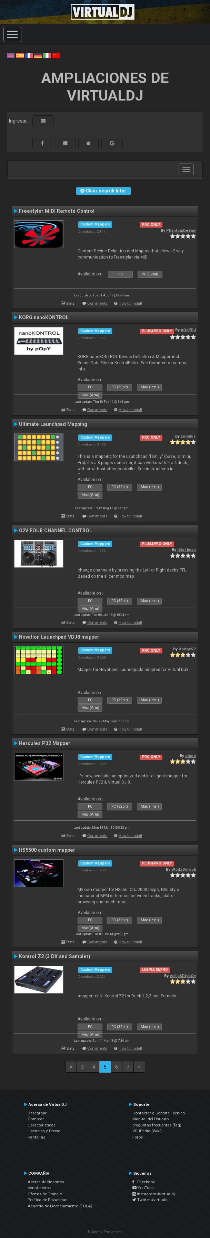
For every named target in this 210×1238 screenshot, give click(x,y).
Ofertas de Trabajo (45, 1194)
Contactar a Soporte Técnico (158, 1113)
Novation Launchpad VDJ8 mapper (59, 637)
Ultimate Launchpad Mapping (53, 424)
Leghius (188, 436)
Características (42, 1125)
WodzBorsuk (183, 869)
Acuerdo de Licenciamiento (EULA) (60, 1206)
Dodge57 (187, 649)
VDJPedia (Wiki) (147, 1131)
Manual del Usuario (150, 1118)
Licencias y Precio (44, 1131)
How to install (130, 303)
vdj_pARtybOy (183, 975)
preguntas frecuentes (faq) (156, 1125)
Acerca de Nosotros (46, 1181)
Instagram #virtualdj (153, 1194)
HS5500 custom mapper (47, 850)
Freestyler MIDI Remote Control (56, 211)
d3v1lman (186, 549)
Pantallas (36, 1137)
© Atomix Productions (105, 1232)
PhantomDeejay (181, 230)
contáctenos (39, 1187)
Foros (137, 1137)
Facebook (143, 1181)
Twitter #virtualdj (150, 1199)
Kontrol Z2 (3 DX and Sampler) (54, 956)
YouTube (142, 1187)
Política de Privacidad (48, 1199)
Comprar (36, 1118)
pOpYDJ (188, 329)
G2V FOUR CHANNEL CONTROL (55, 530)
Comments (97, 303)
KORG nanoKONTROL (44, 317)
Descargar (37, 1113)
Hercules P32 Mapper (44, 743)
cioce (190, 755)
